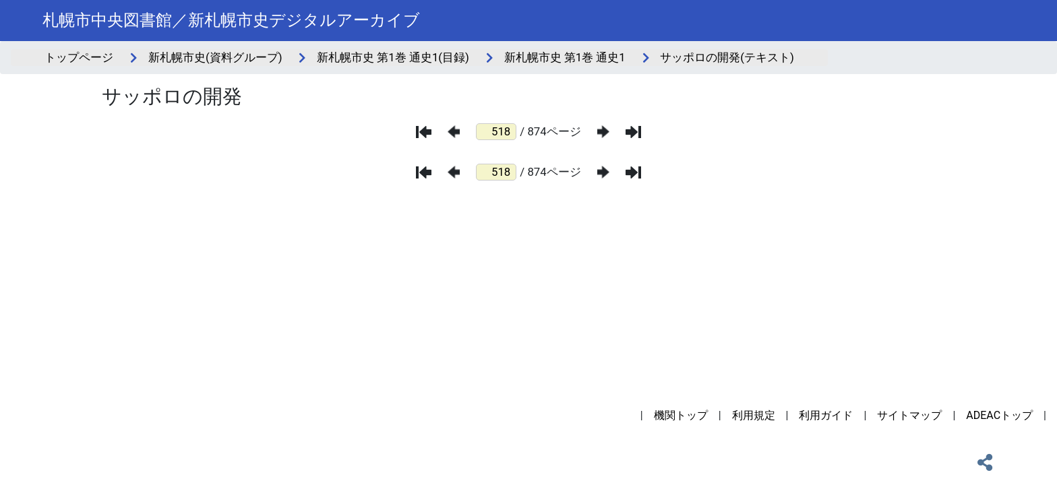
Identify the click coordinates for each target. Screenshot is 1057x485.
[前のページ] (454, 131)
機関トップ (681, 415)
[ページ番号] (496, 131)
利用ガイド (826, 415)
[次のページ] (603, 131)
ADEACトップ (999, 415)
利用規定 (753, 415)
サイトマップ (909, 415)
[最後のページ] (633, 132)
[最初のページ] (423, 132)
